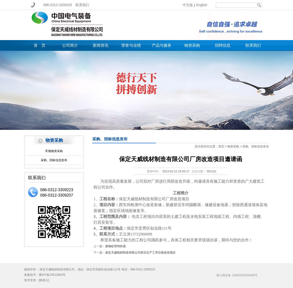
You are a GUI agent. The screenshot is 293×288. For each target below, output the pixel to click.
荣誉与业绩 (131, 45)
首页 (221, 146)
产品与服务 (161, 45)
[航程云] (44, 280)
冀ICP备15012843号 (52, 275)
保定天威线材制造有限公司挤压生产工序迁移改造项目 (140, 252)
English (201, 5)
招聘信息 (222, 45)
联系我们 (82, 5)
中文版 (188, 5)
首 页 (39, 45)
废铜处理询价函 (115, 246)
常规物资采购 (54, 151)
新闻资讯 (100, 45)
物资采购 (192, 45)
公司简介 (70, 45)
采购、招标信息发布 (54, 160)
